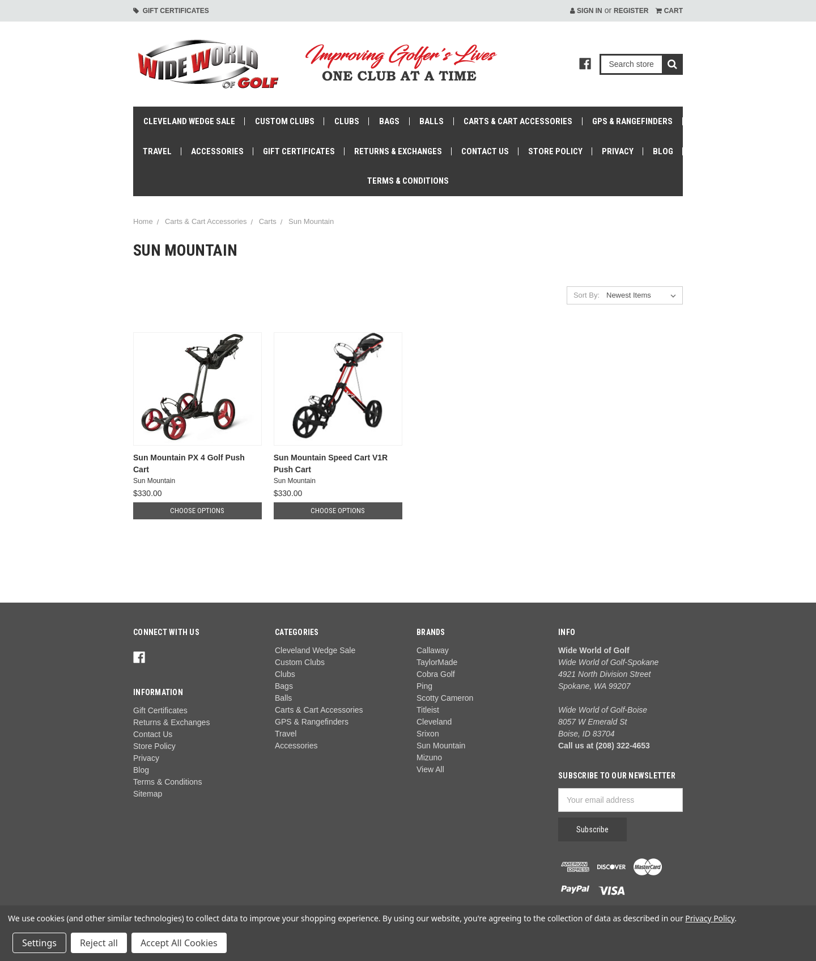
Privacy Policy (709, 918)
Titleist (427, 709)
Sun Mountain (311, 221)
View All (430, 769)
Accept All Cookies (179, 943)
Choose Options (197, 510)
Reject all (99, 943)
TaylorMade (436, 662)
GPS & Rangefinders (632, 121)
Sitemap (147, 793)
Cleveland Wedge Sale (189, 121)
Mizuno (429, 757)
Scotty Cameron (444, 697)
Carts (268, 221)
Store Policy (555, 151)
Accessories (217, 151)
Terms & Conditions (408, 181)
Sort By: (586, 295)
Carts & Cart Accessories (518, 121)
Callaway (432, 650)
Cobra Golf (435, 674)
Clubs (346, 121)
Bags (389, 121)
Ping (424, 686)
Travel (157, 151)
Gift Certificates (171, 11)
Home (143, 221)
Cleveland (434, 721)
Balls (431, 121)
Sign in (586, 11)
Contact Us (485, 151)
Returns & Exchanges (398, 151)
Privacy (618, 151)
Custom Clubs (284, 121)
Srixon (427, 733)
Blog (663, 151)
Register (631, 11)
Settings (39, 943)
